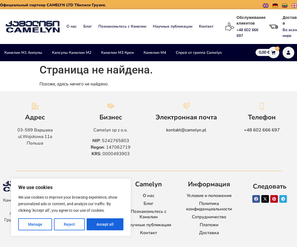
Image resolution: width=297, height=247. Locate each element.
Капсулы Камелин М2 (71, 52)
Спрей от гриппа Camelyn (199, 52)
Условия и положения (209, 195)
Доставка (209, 233)
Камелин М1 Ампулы (23, 52)
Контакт (206, 26)
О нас (71, 26)
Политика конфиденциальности (209, 206)
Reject (69, 224)
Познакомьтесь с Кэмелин (122, 26)
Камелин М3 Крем (117, 52)
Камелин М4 (155, 52)
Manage (35, 224)
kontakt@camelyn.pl (186, 130)
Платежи (209, 225)
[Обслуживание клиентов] (229, 26)
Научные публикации (172, 26)
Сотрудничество (209, 217)
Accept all (105, 224)
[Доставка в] (273, 26)
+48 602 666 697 (262, 130)
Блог (87, 26)
